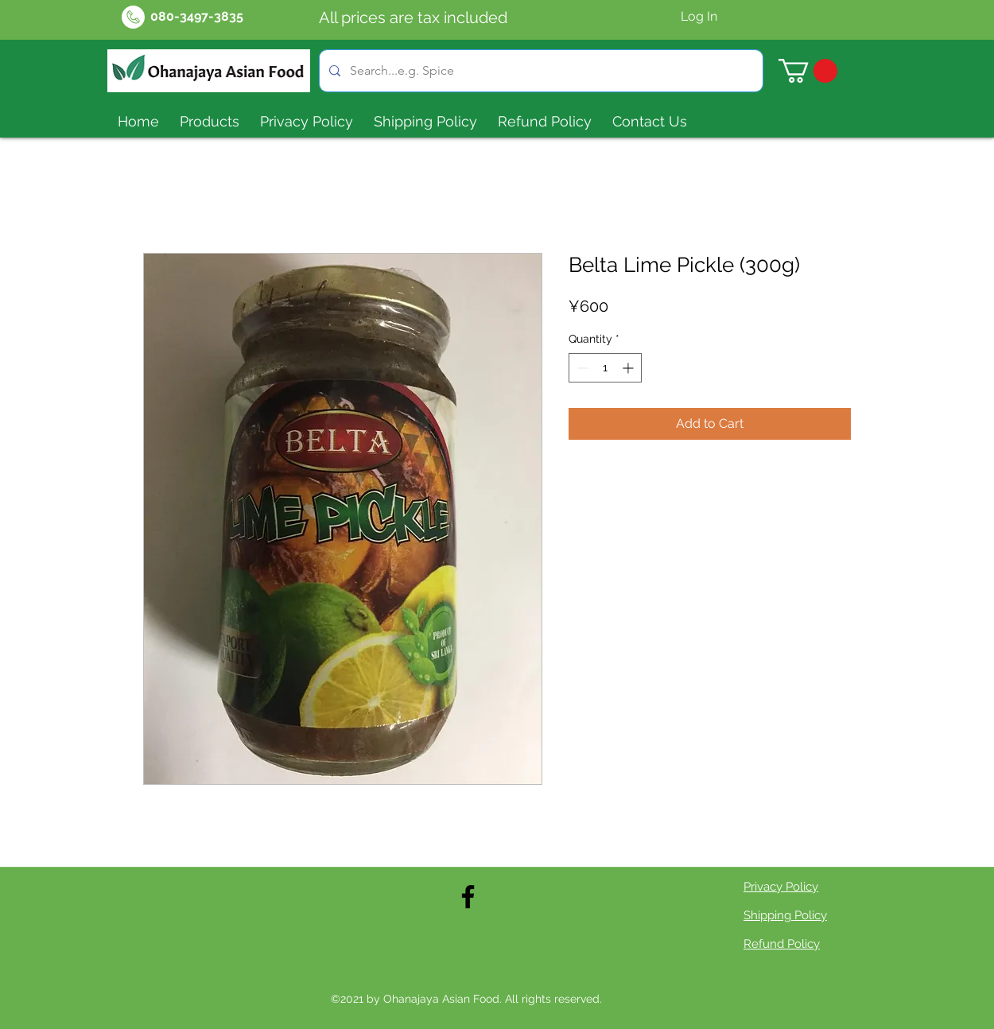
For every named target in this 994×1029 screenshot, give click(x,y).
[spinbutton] (605, 368)
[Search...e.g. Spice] (539, 70)
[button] (808, 71)
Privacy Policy (781, 887)
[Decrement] (581, 368)
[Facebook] (467, 896)
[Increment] (629, 368)
